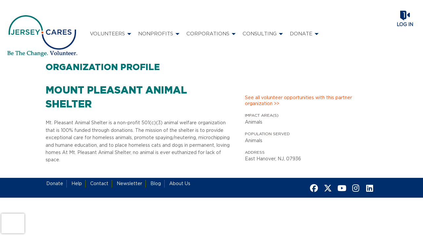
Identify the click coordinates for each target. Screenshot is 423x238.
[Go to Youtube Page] (340, 188)
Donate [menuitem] (301, 33)
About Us (179, 183)
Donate (54, 183)
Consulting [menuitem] (260, 33)
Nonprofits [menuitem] (155, 33)
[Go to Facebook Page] (313, 188)
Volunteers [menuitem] (107, 33)
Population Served (267, 134)
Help (76, 183)
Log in (405, 24)
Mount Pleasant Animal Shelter (116, 97)
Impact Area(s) (262, 115)
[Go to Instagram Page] (354, 188)
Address (255, 152)
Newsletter (129, 183)
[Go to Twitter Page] (327, 188)
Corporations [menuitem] (207, 33)
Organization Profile (103, 67)
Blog (155, 183)
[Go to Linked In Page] (368, 188)
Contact (99, 183)
